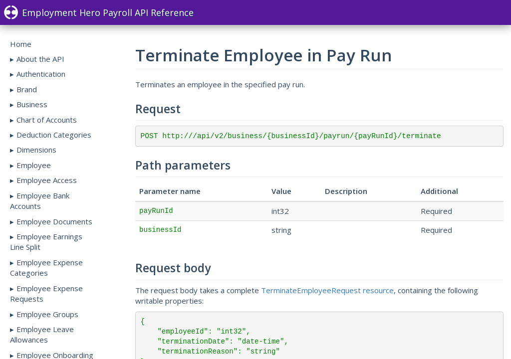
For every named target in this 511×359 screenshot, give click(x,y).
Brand (26, 89)
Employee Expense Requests (46, 293)
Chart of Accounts (46, 120)
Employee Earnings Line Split (46, 241)
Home (20, 44)
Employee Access (46, 180)
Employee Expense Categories (46, 267)
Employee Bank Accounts (39, 200)
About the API (40, 59)
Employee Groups (47, 314)
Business (31, 104)
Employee (33, 165)
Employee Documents (54, 221)
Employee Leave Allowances (42, 334)
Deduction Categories (53, 135)
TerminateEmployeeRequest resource (327, 290)
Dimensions (36, 150)
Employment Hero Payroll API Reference (99, 12)
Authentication (40, 74)
